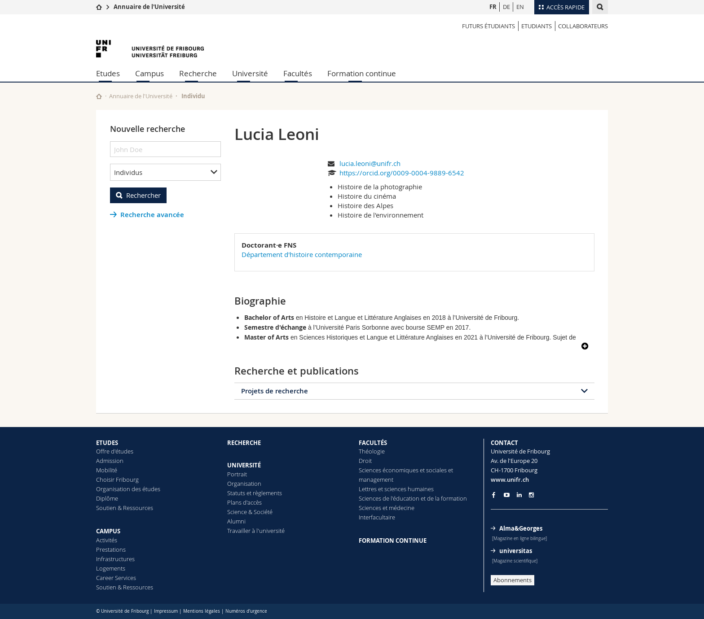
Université (250, 73)
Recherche (198, 73)
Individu (193, 96)
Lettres (368, 489)
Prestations (111, 549)
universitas (515, 551)
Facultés (297, 73)
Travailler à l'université (256, 531)
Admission (109, 461)
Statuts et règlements (254, 493)
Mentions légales (201, 611)
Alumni (236, 521)
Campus (149, 73)
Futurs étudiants (488, 26)
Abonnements (512, 580)
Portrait (237, 474)
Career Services (116, 578)
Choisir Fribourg (117, 479)
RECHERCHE (244, 443)
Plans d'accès (244, 502)
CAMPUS (108, 531)
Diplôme (107, 498)
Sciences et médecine (386, 508)
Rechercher (143, 195)
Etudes (108, 73)
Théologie (372, 451)
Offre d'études (114, 451)
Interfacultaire (377, 517)
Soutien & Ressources (124, 508)
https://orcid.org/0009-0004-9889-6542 (401, 172)
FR (493, 7)
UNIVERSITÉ (244, 465)
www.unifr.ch (510, 479)
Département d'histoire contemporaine (302, 254)
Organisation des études (128, 489)
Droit (365, 461)
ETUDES (107, 443)
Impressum (166, 611)
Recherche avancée (152, 214)
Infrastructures (115, 559)
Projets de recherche (274, 391)
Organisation (244, 484)
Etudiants (536, 26)
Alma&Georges (520, 528)
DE (506, 7)
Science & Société (250, 512)
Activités (106, 540)
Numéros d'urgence (246, 611)
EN (520, 7)
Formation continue (361, 73)
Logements (110, 568)
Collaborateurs (583, 26)
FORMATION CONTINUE (393, 540)
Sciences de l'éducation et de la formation (413, 498)
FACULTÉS (373, 443)
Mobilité (106, 470)
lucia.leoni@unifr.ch (369, 163)
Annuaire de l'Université (149, 7)
